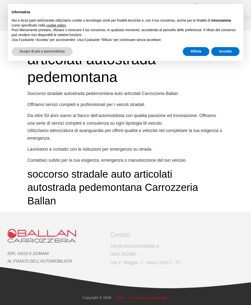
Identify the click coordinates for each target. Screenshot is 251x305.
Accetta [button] (225, 51)
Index (120, 297)
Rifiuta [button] (196, 51)
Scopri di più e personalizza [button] (42, 51)
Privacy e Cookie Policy (149, 297)
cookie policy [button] (56, 25)
